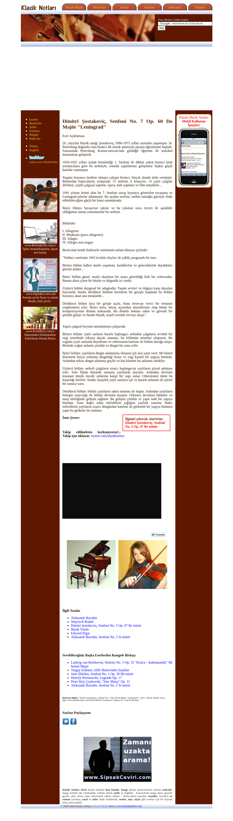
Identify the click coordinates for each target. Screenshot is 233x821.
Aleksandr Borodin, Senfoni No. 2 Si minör (100, 637)
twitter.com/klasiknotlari (107, 436)
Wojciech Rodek (82, 621)
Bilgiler (34, 134)
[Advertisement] (116, 78)
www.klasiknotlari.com (129, 806)
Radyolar (35, 138)
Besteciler (99, 7)
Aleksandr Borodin (84, 618)
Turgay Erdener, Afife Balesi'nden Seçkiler (100, 670)
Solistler (149, 7)
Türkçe (33, 146)
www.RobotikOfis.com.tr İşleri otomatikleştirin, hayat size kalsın (40, 247)
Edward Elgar (80, 633)
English (34, 150)
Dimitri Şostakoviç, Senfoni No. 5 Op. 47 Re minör (145, 424)
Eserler (124, 7)
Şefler (33, 127)
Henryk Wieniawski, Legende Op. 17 (96, 677)
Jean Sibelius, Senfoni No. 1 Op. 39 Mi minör (102, 674)
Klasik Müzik (73, 7)
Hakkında (174, 7)
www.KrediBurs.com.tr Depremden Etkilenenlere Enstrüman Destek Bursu (40, 333)
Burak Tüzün (80, 629)
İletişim (199, 7)
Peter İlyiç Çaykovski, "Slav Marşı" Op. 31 (100, 681)
